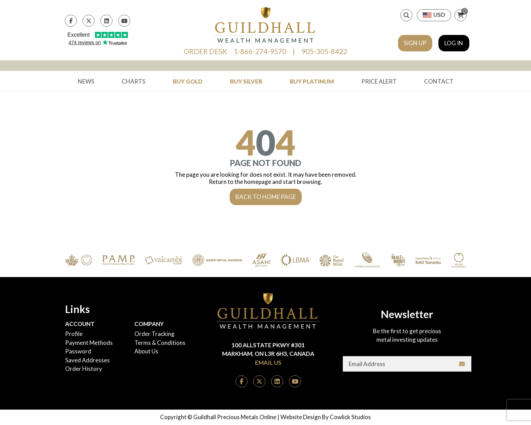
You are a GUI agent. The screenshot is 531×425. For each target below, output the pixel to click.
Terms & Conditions (159, 342)
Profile (74, 333)
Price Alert (379, 81)
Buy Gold (188, 81)
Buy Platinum (312, 81)
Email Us (268, 362)
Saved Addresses (87, 360)
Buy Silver (246, 81)
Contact (439, 81)
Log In (453, 43)
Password (78, 351)
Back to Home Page (266, 196)
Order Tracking (154, 333)
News (86, 81)
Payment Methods (89, 342)
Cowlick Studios (350, 417)
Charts (133, 81)
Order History (83, 368)
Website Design (300, 417)
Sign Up (415, 43)
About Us (146, 351)
